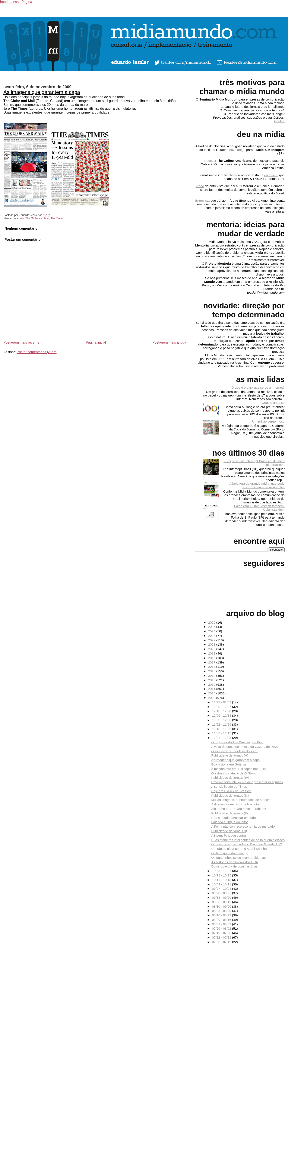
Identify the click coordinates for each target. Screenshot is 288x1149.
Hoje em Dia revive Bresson (231, 791)
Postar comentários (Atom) (37, 352)
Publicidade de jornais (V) (229, 755)
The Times (57, 218)
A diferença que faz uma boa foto (235, 804)
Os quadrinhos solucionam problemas (238, 857)
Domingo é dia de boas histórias (234, 866)
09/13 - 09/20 (222, 897)
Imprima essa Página (16, 2)
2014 (212, 675)
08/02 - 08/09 (222, 924)
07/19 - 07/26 (222, 933)
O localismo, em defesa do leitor (234, 751)
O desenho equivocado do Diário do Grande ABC (246, 844)
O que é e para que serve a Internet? (258, 387)
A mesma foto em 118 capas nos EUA (238, 769)
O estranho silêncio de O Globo (233, 773)
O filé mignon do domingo (229, 853)
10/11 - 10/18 (222, 880)
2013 (212, 680)
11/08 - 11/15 (222, 733)
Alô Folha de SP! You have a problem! (238, 809)
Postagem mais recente (21, 342)
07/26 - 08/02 (222, 928)
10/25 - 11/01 (222, 871)
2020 (212, 649)
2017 (212, 662)
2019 (212, 653)
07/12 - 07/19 (222, 937)
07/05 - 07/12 (222, 942)
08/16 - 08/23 (222, 915)
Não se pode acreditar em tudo (233, 817)
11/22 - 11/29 (222, 724)
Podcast (210, 160)
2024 (212, 631)
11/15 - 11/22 (222, 729)
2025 (212, 626)
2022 (212, 640)
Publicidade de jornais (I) (229, 831)
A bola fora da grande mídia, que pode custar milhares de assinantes (257, 485)
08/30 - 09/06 (222, 906)
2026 (212, 622)
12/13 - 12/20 (222, 711)
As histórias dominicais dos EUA (234, 862)
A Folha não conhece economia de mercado (243, 826)
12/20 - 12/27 (222, 707)
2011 (212, 689)
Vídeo (200, 186)
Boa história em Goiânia (228, 764)
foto (21, 218)
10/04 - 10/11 (222, 884)
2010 (212, 693)
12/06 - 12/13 (222, 715)
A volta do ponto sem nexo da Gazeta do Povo (244, 746)
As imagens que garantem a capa (41, 92)
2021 (212, 644)
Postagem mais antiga (169, 342)
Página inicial (96, 342)
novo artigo (237, 150)
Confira (279, 121)
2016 (212, 666)
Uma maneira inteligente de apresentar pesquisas (247, 782)
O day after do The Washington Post (237, 742)
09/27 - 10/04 (222, 888)
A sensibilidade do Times (229, 786)
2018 (212, 658)
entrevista (271, 175)
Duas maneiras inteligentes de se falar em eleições (248, 840)
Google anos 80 (273, 402)
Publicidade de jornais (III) (230, 795)
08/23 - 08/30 (222, 911)
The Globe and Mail (37, 218)
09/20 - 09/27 (222, 893)
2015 (212, 671)
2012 (212, 684)
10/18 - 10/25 (222, 875)
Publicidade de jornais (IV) (230, 777)
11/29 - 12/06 (222, 720)
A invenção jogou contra (228, 835)
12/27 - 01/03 (222, 702)
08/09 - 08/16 (222, 920)
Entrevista (202, 200)
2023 (212, 635)
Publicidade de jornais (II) (229, 813)
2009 (212, 698)
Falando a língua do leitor (229, 822)
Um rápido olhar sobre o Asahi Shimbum (240, 848)
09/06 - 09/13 (222, 902)
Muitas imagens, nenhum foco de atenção (241, 800)
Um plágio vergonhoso (268, 421)
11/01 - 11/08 (222, 737)
